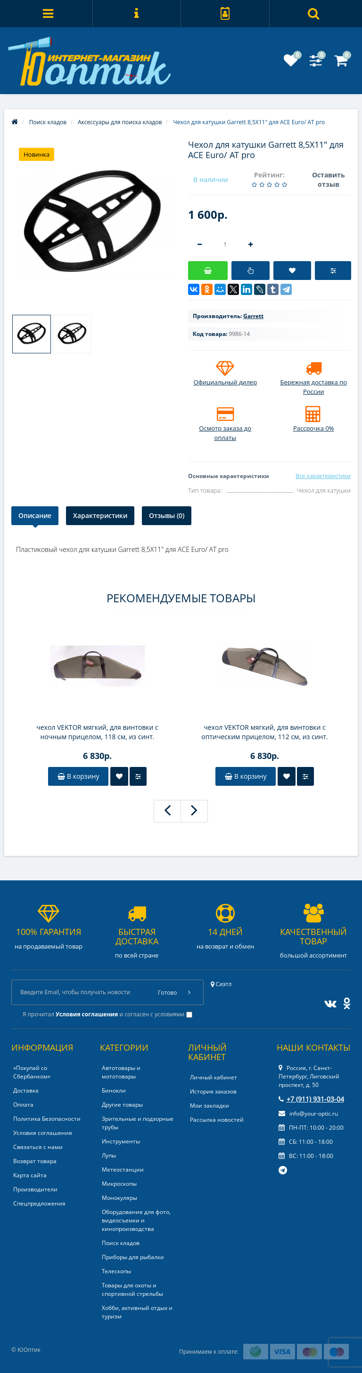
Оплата (23, 1105)
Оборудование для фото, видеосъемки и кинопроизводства (136, 1220)
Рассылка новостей (217, 1120)
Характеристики (100, 515)
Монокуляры (119, 1198)
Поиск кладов (121, 1243)
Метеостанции (123, 1169)
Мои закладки (209, 1106)
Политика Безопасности (47, 1119)
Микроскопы (119, 1184)
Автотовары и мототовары (121, 1072)
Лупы (109, 1155)
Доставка (26, 1090)
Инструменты (121, 1141)
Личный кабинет (213, 1077)
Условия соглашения (42, 1133)
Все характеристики (323, 476)
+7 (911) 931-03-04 (311, 1098)
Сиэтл (221, 984)
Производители (35, 1189)
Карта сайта (30, 1175)
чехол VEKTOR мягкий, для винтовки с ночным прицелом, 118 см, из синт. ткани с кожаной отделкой (97, 732)
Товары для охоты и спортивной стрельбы (132, 1289)
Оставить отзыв (328, 179)
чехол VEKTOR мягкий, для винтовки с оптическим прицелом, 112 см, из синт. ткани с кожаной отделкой (264, 732)
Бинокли (114, 1090)
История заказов (213, 1091)
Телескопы (116, 1271)
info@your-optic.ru (308, 1114)
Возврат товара (35, 1161)
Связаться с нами (38, 1147)
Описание (34, 515)
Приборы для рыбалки (133, 1257)
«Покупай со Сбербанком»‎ (31, 1072)
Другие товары (122, 1105)
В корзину (78, 776)
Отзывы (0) (166, 515)
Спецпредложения (39, 1203)
